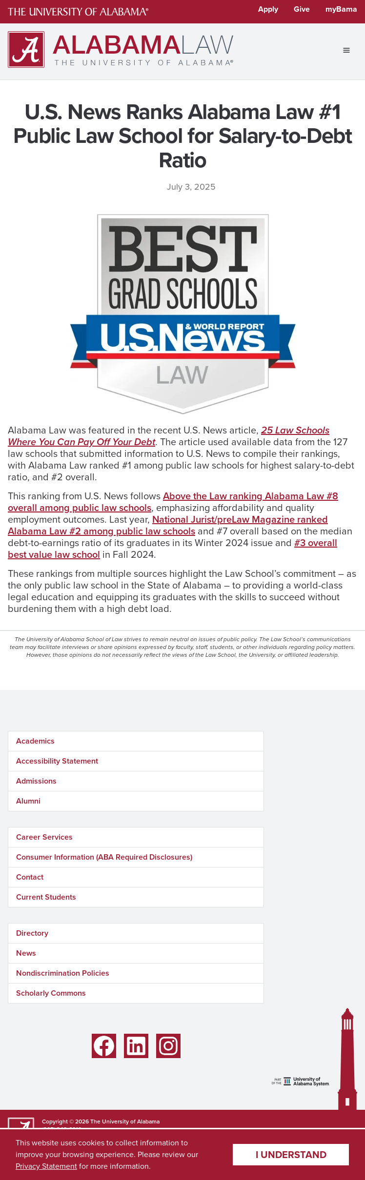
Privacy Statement (46, 1166)
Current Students (46, 897)
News (26, 953)
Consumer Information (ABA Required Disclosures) (104, 857)
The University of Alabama (125, 1121)
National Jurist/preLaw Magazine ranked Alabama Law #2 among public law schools (168, 525)
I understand (291, 1154)
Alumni (28, 800)
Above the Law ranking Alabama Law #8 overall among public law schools (173, 502)
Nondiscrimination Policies (62, 973)
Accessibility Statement (57, 761)
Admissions (36, 781)
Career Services (44, 837)
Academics (35, 741)
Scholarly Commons (51, 993)
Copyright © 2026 (65, 1121)
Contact (29, 877)
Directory (32, 933)
